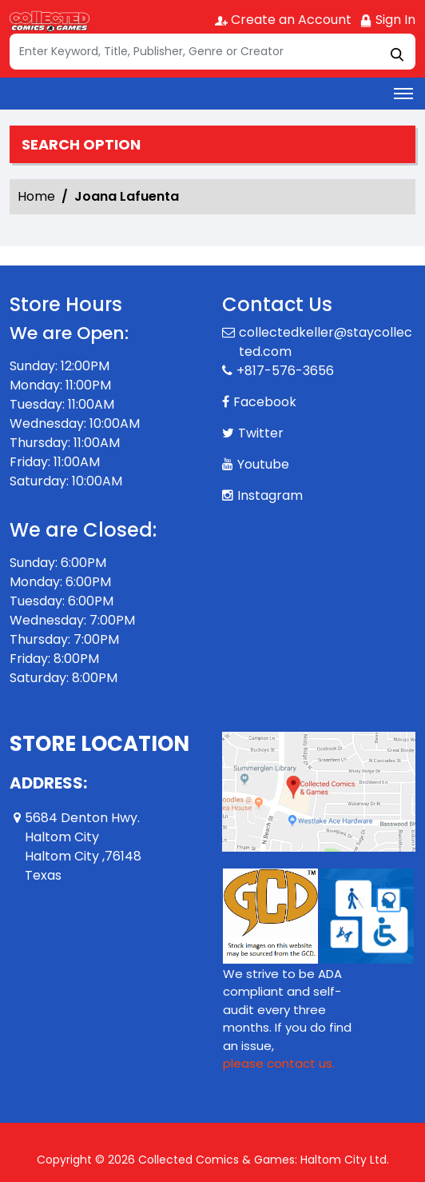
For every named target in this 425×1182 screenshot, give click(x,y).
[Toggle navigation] (403, 93)
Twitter (261, 433)
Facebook (264, 402)
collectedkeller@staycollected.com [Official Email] (325, 342)
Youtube (263, 464)
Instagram (270, 495)
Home (36, 196)
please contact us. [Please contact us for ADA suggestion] (279, 1063)
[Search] (212, 52)
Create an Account (283, 19)
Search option (81, 145)
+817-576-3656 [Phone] (285, 370)
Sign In (387, 19)
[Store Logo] (49, 21)
